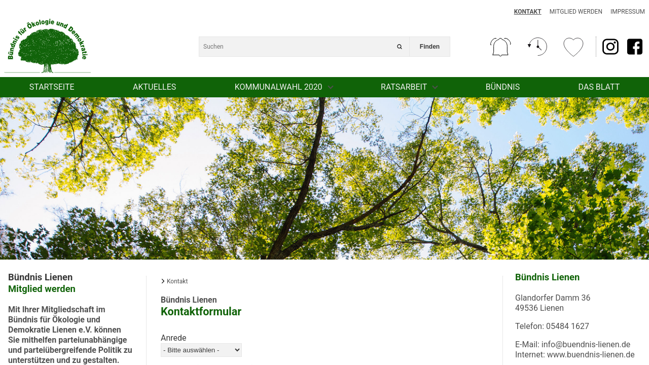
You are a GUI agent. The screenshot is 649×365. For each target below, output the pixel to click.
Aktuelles (154, 87)
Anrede (174, 338)
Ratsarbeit (404, 87)
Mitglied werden (576, 11)
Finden (430, 46)
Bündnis (503, 87)
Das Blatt (599, 87)
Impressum (627, 11)
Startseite (52, 87)
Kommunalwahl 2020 (278, 87)
